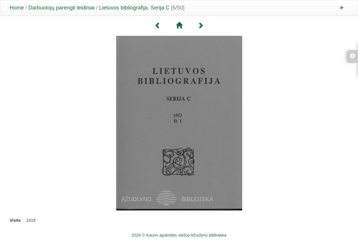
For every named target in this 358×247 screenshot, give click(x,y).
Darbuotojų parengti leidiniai (62, 8)
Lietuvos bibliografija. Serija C (134, 8)
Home (17, 8)
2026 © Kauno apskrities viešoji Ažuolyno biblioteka (179, 235)
